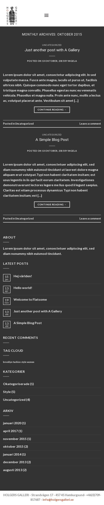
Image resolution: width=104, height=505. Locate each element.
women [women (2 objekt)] (30, 362)
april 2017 (10, 431)
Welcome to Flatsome (30, 299)
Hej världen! (23, 276)
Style (7, 392)
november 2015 (15, 439)
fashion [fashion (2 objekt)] (17, 362)
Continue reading (52, 109)
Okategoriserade (16, 384)
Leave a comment (90, 123)
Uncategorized (52, 45)
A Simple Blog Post (52, 139)
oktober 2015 (13, 446)
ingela (72, 61)
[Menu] (46, 15)
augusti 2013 (12, 470)
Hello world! (23, 288)
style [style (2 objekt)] (23, 362)
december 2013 (14, 462)
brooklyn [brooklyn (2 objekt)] (7, 362)
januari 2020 (12, 423)
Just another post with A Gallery (52, 50)
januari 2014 (12, 454)
